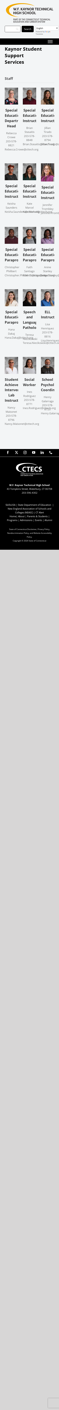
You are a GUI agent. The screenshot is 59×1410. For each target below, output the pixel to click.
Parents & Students (37, 516)
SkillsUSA (11, 504)
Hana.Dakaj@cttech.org (19, 337)
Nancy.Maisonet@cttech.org (22, 424)
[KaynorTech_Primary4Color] (29, 4)
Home (13, 516)
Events (38, 520)
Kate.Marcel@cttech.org (37, 212)
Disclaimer (32, 529)
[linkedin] (42, 452)
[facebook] (7, 452)
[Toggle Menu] (50, 41)
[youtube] (33, 452)
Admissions (26, 520)
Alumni (48, 520)
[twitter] (16, 452)
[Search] (12, 29)
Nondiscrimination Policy (18, 533)
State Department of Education (34, 504)
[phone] (50, 452)
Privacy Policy (43, 529)
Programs (12, 520)
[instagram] (25, 452)
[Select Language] (47, 28)
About (21, 516)
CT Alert (40, 512)
